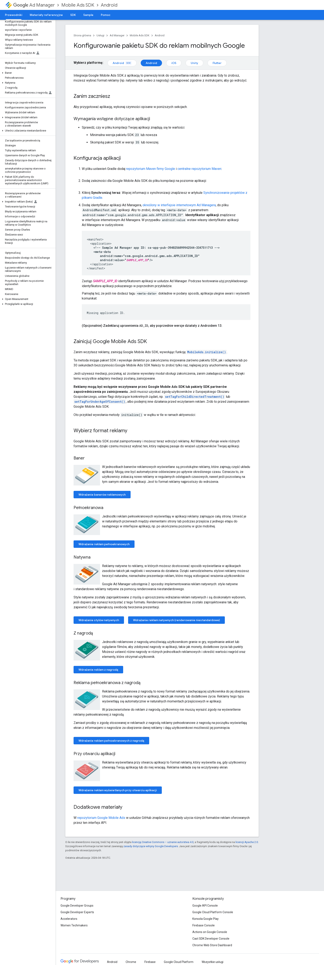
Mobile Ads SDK (77, 5)
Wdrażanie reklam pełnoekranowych (104, 544)
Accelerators (69, 918)
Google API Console (205, 905)
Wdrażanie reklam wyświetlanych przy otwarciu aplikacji (118, 790)
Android (109, 5)
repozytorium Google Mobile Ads (101, 818)
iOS (173, 63)
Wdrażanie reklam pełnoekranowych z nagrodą (111, 740)
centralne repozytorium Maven (199, 169)
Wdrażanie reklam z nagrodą (98, 669)
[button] (27, 72)
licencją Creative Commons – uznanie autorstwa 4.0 (162, 842)
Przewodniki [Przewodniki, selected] (13, 15)
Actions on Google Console (209, 932)
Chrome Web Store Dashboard (212, 945)
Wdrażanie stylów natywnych (99, 620)
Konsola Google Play (205, 918)
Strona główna (82, 35)
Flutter (217, 63)
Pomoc (105, 15)
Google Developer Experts (77, 912)
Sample (88, 15)
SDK (73, 15)
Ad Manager (34, 5)
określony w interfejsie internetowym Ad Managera (179, 205)
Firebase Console (203, 925)
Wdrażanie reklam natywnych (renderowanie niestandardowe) (176, 620)
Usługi (100, 35)
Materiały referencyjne (46, 15)
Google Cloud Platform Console (212, 912)
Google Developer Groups (77, 905)
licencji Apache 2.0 (247, 842)
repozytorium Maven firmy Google (150, 169)
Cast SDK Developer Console (210, 938)
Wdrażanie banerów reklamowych (102, 494)
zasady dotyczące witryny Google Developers (150, 846)
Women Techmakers (74, 925)
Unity (194, 63)
